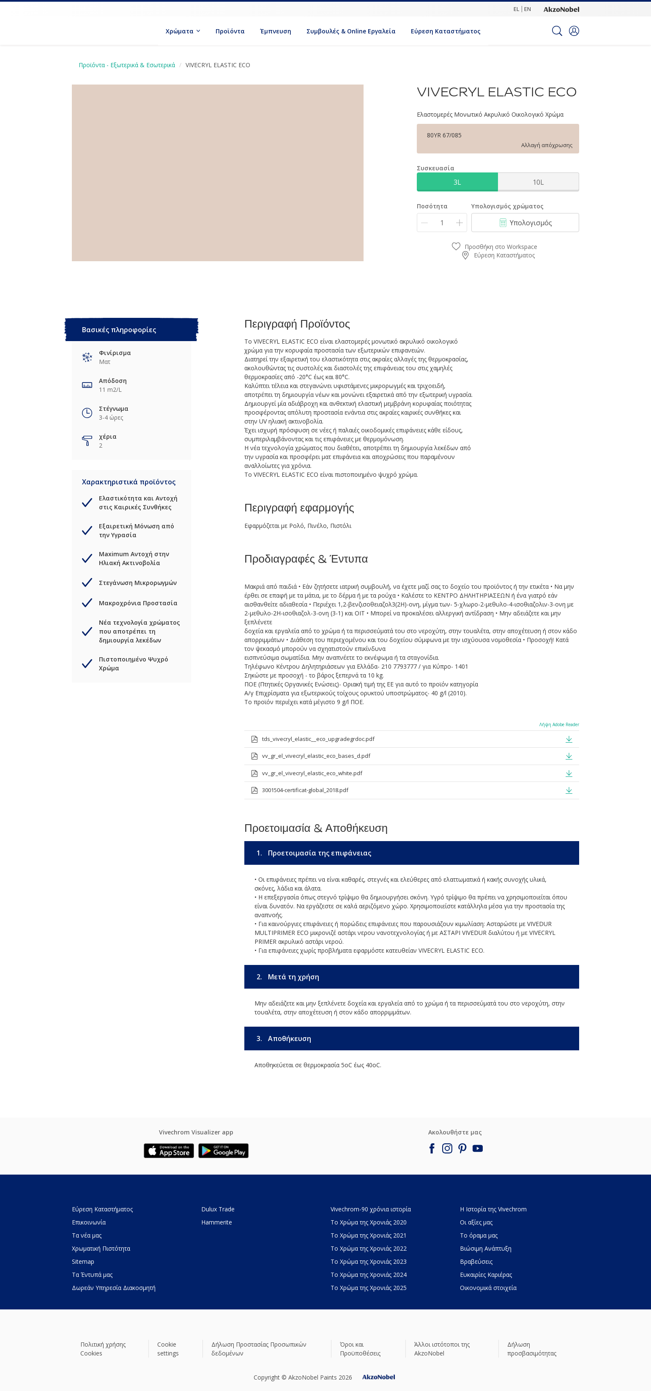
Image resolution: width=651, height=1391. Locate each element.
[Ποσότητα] (442, 222)
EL (516, 9)
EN (527, 9)
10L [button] (538, 182)
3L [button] (457, 182)
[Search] (557, 31)
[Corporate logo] (561, 9)
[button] (574, 31)
